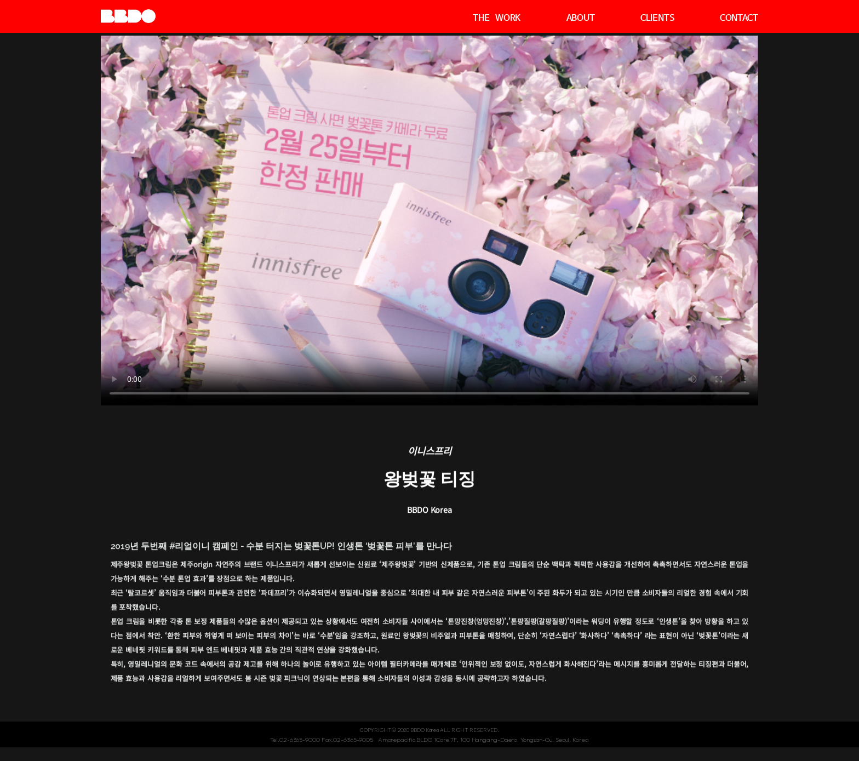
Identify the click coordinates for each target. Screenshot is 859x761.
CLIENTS (657, 18)
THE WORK (496, 18)
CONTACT (739, 18)
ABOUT (580, 18)
